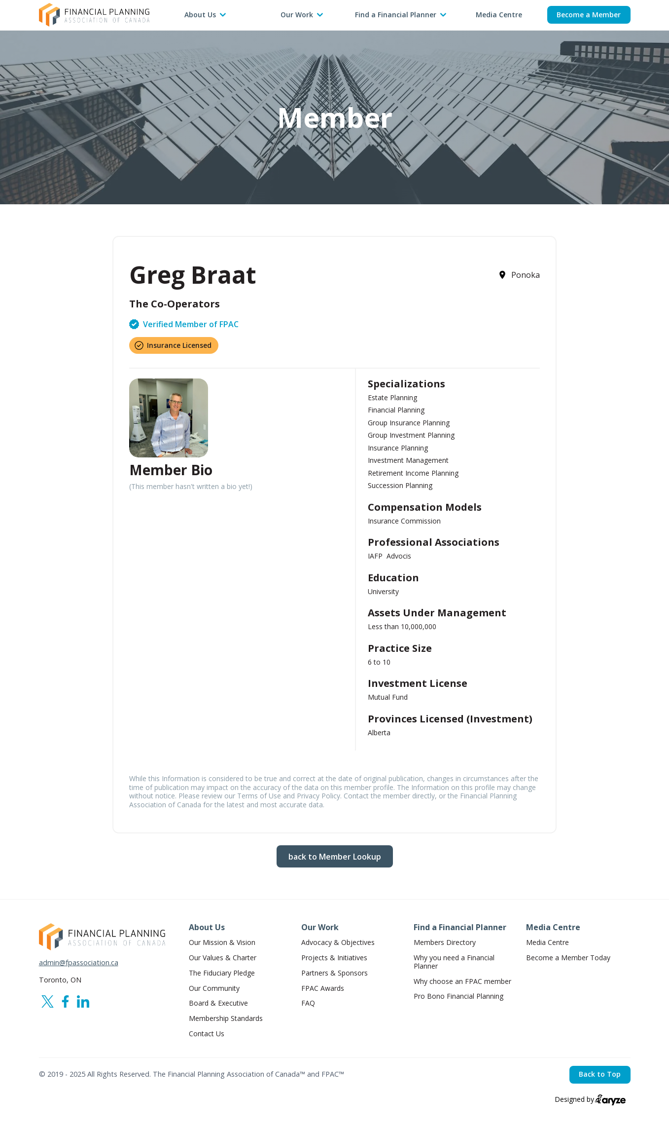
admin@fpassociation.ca (78, 962)
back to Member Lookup (334, 856)
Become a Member (589, 14)
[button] (205, 15)
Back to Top (600, 1074)
